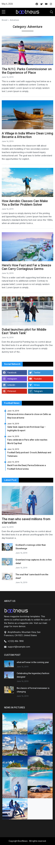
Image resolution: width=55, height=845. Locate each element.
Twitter (37, 372)
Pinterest (11, 391)
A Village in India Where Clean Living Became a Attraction (27, 135)
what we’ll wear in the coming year (33, 662)
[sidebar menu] (3, 12)
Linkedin (11, 385)
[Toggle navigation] (51, 12)
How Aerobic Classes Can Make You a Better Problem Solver (25, 202)
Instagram (12, 379)
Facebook (11, 372)
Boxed (4, 20)
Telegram (38, 391)
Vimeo (37, 385)
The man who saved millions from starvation (26, 520)
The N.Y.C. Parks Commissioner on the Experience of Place (27, 70)
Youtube (38, 379)
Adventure (14, 20)
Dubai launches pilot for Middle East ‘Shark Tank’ (24, 331)
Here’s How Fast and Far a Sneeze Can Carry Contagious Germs (26, 267)
